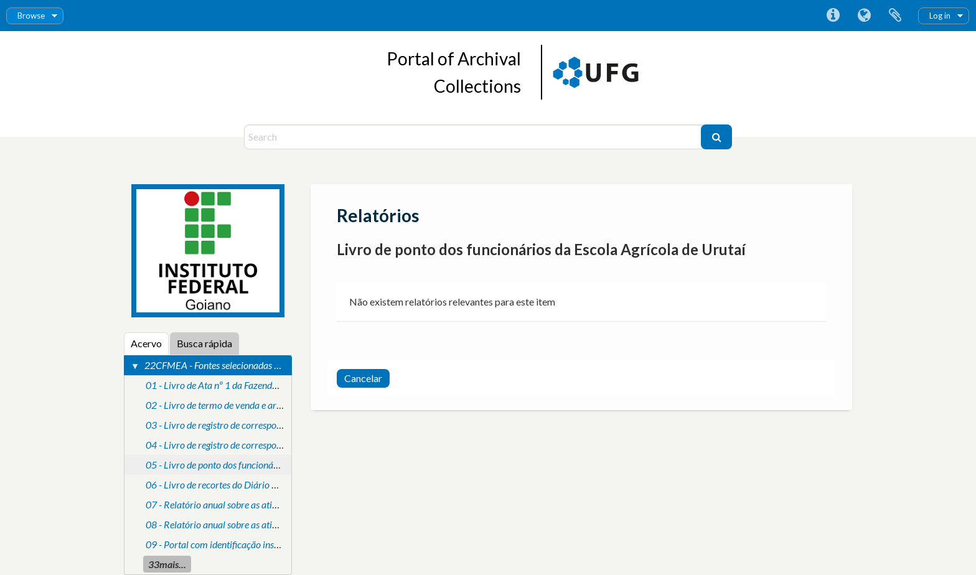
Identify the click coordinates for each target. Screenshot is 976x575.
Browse (31, 16)
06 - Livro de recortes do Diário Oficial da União (241, 484)
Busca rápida (204, 343)
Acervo (146, 343)
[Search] (474, 136)
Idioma (864, 15)
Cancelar (363, 378)
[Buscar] (716, 136)
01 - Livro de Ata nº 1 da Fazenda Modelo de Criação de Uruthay (273, 385)
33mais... (167, 564)
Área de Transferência (895, 15)
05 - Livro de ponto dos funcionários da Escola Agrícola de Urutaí (274, 464)
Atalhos (832, 15)
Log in (939, 16)
